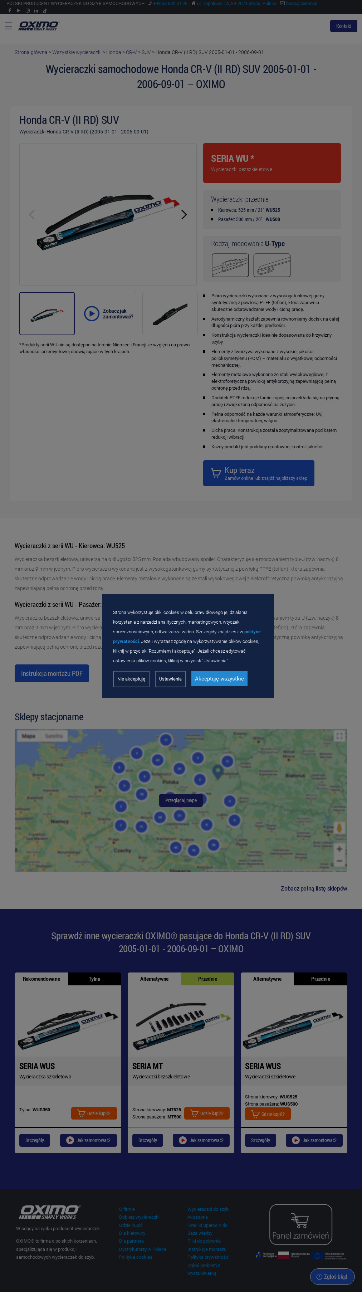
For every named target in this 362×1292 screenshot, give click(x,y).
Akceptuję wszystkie (219, 679)
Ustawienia (170, 679)
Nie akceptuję (131, 679)
